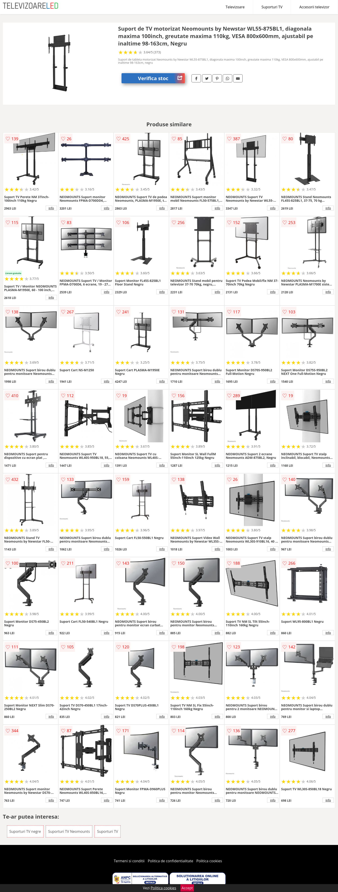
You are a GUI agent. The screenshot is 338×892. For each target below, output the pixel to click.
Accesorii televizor (314, 7)
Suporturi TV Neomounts (69, 831)
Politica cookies (209, 860)
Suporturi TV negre (25, 831)
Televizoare (235, 7)
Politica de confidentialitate (170, 860)
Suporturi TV (271, 7)
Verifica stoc (161, 78)
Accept (187, 887)
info (51, 208)
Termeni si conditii (129, 860)
